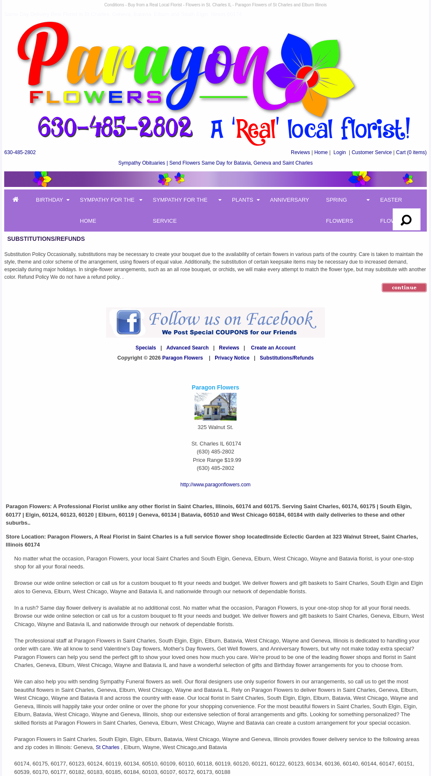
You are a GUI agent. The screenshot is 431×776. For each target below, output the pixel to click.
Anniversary (289, 200)
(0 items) (411, 152)
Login (339, 152)
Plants (242, 200)
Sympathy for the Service (180, 210)
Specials (146, 348)
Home (321, 152)
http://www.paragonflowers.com (216, 485)
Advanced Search (187, 348)
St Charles (108, 747)
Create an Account (273, 348)
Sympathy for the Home (107, 210)
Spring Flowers (339, 210)
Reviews (300, 152)
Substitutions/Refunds (287, 358)
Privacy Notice (232, 358)
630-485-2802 (20, 152)
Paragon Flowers (182, 358)
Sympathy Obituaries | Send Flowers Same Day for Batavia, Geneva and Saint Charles (215, 163)
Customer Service (371, 152)
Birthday (49, 200)
